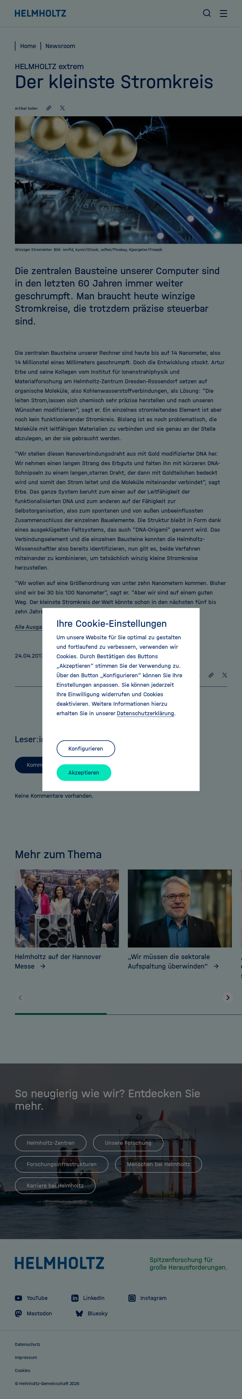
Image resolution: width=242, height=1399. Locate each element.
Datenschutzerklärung (145, 713)
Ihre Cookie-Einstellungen (111, 623)
